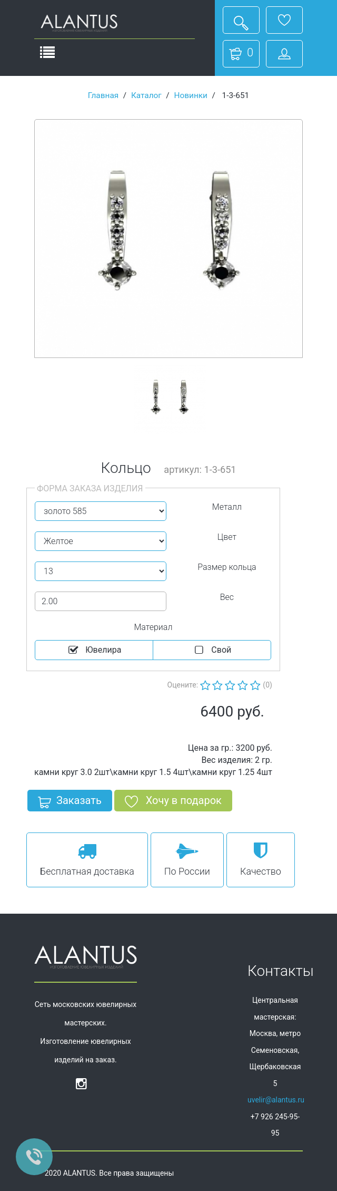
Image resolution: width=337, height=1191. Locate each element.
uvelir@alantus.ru (275, 1100)
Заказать (70, 802)
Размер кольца (226, 567)
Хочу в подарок (173, 802)
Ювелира (94, 650)
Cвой (212, 650)
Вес (227, 597)
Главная (103, 95)
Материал (153, 627)
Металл (227, 507)
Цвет (226, 537)
